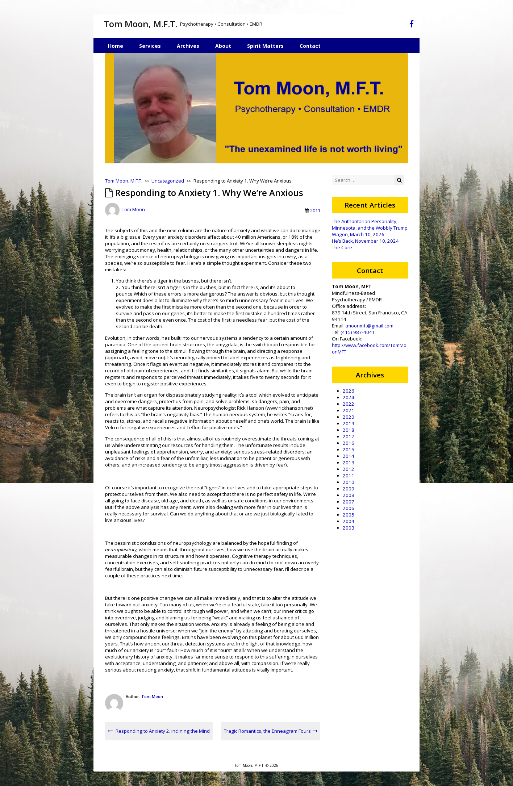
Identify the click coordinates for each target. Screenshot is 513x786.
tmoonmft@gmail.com (369, 325)
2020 (348, 417)
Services (150, 45)
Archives (188, 45)
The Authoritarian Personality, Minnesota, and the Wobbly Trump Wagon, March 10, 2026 (370, 228)
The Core (342, 247)
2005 (348, 514)
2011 (315, 210)
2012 (348, 469)
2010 (348, 482)
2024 (348, 397)
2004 (348, 521)
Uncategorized (167, 180)
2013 (348, 462)
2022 (348, 404)
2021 (348, 410)
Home (115, 45)
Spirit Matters (265, 45)
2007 (348, 501)
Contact (310, 45)
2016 (348, 443)
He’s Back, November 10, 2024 (365, 241)
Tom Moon (133, 209)
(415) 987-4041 (358, 332)
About (223, 45)
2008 (348, 495)
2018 (348, 430)
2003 (348, 527)
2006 (348, 508)
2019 (348, 423)
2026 (348, 391)
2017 (348, 436)
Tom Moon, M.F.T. (141, 24)
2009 (348, 488)
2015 (348, 449)
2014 (348, 456)
